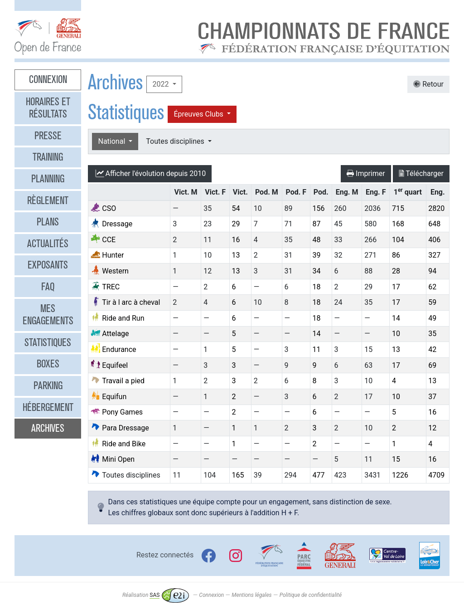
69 (432, 365)
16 (236, 239)
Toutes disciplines (176, 141)
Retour (428, 84)
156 (319, 208)
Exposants (48, 265)
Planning (47, 178)
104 (398, 239)
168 (398, 224)
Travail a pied (118, 380)
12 (432, 428)
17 (396, 287)
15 (396, 459)
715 (398, 208)
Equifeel (109, 365)
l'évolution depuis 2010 (150, 173)
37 (432, 396)
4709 (436, 475)
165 (238, 475)
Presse (48, 135)
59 (432, 302)
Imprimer (366, 173)
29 (236, 224)
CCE (103, 239)
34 (317, 271)
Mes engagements (48, 314)
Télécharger (421, 173)
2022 (161, 84)
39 (317, 255)
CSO (103, 208)
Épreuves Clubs (199, 114)
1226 (400, 475)
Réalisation (155, 595)
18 (317, 287)
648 (434, 224)
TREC (105, 287)
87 (317, 224)
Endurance (113, 349)
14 (396, 318)
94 (432, 271)
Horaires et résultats (48, 108)
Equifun (108, 396)
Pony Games (117, 412)
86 (396, 255)
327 (434, 255)
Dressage (111, 224)
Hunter (107, 255)
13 (236, 255)
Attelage (110, 333)
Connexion (48, 79)
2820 (436, 208)
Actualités (47, 243)
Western (110, 271)
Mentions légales (251, 595)
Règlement (47, 200)
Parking (48, 385)
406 (434, 239)
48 (317, 239)
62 (432, 287)
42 (432, 349)
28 (396, 271)
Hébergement (48, 407)
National (112, 141)
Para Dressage (120, 428)
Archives (47, 428)
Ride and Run (117, 318)
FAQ (47, 286)
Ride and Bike (118, 443)
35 (432, 333)
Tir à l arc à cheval (125, 302)
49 (432, 318)
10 (396, 333)
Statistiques (47, 342)
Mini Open (113, 459)
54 (236, 208)
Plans (48, 221)
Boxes (48, 363)
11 (317, 349)
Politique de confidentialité (311, 595)
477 (319, 475)
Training (48, 157)
